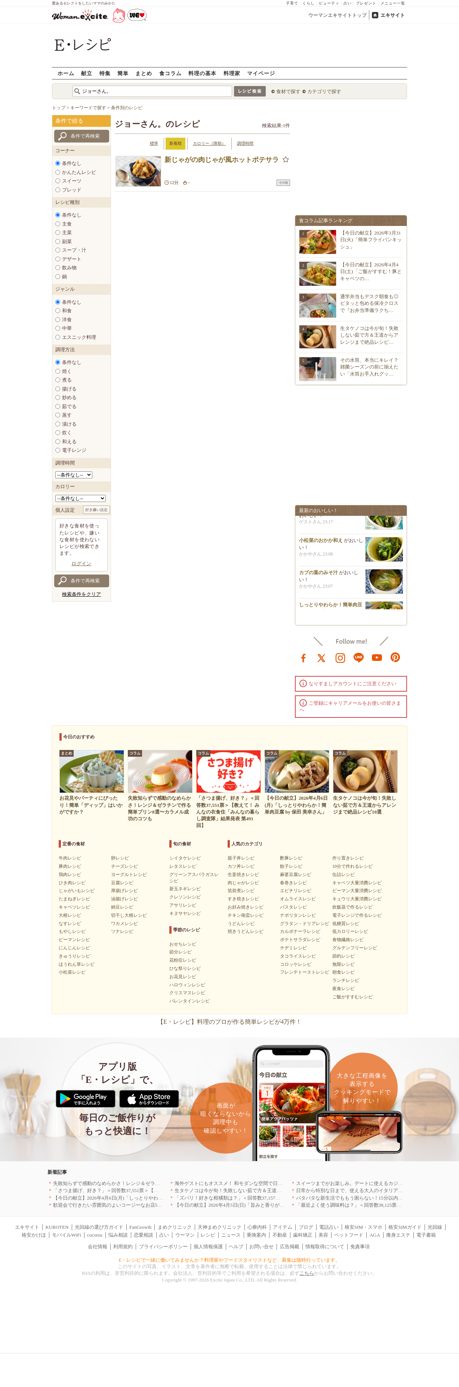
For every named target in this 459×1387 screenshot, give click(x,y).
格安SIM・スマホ (363, 1227)
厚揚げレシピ (124, 890)
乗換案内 (256, 1235)
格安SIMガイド (404, 1227)
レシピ (208, 1235)
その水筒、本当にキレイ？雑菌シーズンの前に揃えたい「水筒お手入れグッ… (369, 366)
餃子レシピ (291, 866)
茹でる (69, 406)
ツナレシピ (122, 931)
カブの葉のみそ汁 (318, 575)
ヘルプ (236, 1246)
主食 (67, 224)
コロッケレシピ (295, 964)
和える (69, 441)
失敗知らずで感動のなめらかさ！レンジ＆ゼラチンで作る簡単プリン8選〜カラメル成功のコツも (159, 1183)
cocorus (94, 1235)
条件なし (71, 163)
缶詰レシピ (343, 874)
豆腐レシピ (122, 882)
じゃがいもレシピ (77, 890)
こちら (306, 1273)
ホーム (66, 73)
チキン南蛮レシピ (246, 915)
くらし (308, 3)
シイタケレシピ (185, 858)
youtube (377, 657)
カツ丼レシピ (241, 866)
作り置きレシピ (348, 858)
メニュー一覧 (393, 3)
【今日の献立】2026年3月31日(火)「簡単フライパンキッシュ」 (371, 239)
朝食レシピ (343, 972)
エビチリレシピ (295, 890)
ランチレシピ (345, 980)
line (358, 657)
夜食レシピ (343, 988)
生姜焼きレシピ (243, 874)
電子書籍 (426, 1235)
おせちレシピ (182, 944)
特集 (105, 73)
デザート (71, 259)
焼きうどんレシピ (246, 931)
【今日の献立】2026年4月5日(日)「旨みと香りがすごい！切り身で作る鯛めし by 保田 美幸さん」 (280, 1205)
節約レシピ (343, 956)
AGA (375, 1235)
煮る (67, 380)
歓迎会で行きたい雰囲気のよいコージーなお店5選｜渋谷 (115, 1205)
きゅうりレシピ (74, 956)
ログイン (81, 563)
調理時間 (245, 143)
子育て (292, 3)
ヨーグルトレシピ (129, 874)
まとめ (143, 73)
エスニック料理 (79, 337)
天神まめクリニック (219, 1227)
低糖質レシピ (345, 923)
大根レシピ (70, 915)
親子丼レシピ (241, 858)
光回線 (435, 1227)
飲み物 (69, 267)
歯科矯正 (302, 1235)
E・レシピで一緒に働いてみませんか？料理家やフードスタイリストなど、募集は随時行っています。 (230, 1260)
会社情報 (97, 1246)
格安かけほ (34, 1235)
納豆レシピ (122, 907)
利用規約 (123, 1246)
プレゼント (366, 3)
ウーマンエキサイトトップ (337, 15)
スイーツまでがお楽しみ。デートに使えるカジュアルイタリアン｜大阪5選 (377, 1183)
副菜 (67, 241)
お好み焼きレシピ (246, 907)
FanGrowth (140, 1227)
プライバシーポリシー (163, 1246)
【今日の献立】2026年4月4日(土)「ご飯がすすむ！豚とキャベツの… (371, 271)
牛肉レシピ (70, 858)
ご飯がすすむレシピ (352, 996)
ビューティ (329, 3)
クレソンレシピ (185, 897)
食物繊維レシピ (348, 939)
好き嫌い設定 (96, 510)
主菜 (67, 232)
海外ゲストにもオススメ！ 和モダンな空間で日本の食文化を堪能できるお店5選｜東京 (269, 1183)
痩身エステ (398, 1235)
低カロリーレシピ (350, 931)
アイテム (282, 1227)
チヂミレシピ (293, 947)
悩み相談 (118, 1235)
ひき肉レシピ (72, 882)
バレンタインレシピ (189, 1001)
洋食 (67, 319)
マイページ (261, 73)
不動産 (279, 1235)
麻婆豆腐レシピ (295, 874)
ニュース (231, 1235)
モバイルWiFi (66, 1235)
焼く (67, 371)
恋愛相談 (143, 1235)
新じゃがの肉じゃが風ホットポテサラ (221, 159)
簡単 (123, 73)
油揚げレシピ (124, 898)
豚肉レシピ (70, 866)
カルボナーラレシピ (300, 931)
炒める (69, 397)
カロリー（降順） (209, 143)
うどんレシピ (241, 923)
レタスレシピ (182, 866)
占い (348, 3)
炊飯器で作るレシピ (352, 907)
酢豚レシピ (291, 858)
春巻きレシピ (293, 882)
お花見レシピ (182, 976)
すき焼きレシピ (243, 898)
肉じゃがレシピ (243, 882)
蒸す (67, 415)
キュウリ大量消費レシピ (357, 898)
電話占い (329, 1227)
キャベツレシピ (74, 907)
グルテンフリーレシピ (354, 947)
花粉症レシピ (182, 960)
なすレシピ (70, 923)
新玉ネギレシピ (185, 888)
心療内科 (257, 1227)
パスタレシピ (293, 907)
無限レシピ (343, 964)
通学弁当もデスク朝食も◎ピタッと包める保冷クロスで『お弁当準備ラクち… (369, 303)
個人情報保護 (208, 1246)
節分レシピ (180, 952)
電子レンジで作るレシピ (357, 915)
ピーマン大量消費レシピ (357, 890)
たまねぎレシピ (74, 898)
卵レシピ (120, 858)
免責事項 (360, 1246)
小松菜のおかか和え (321, 543)
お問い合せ (261, 1246)
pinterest (395, 657)
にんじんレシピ (74, 947)
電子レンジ (74, 450)
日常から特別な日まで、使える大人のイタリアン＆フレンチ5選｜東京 (372, 1190)
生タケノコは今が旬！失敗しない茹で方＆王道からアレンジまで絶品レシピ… (369, 335)
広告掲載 (289, 1246)
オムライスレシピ (298, 898)
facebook (303, 657)
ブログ (306, 1227)
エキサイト (393, 15)
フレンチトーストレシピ (304, 972)
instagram (340, 657)
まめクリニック (175, 1227)
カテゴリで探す (324, 91)
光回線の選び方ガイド (99, 1227)
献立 (86, 73)
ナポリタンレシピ (298, 915)
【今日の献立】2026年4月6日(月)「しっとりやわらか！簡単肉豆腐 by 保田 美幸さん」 (146, 1198)
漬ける (69, 424)
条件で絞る (69, 121)
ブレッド (71, 190)
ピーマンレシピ (74, 939)
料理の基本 (202, 73)
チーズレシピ (124, 866)
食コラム (170, 73)
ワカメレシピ (124, 923)
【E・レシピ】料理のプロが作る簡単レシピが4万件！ (229, 1022)
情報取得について (324, 1246)
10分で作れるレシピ (352, 866)
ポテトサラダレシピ (300, 939)
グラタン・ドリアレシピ (304, 923)
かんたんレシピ (79, 172)
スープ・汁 (74, 250)
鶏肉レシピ (70, 874)
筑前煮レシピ (241, 890)
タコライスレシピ (298, 956)
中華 (67, 328)
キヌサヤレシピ (185, 913)
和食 (67, 310)
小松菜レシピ (72, 972)
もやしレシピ (72, 931)
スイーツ (71, 181)
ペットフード (348, 1235)
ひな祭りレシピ (185, 968)
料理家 (232, 73)
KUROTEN (56, 1227)
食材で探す (288, 91)
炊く (67, 432)
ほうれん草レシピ (77, 964)
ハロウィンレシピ (187, 985)
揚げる (69, 389)
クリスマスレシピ (187, 992)
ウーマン (185, 1235)
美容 (323, 1235)
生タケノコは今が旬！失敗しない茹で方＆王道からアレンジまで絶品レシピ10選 (262, 1190)
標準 (154, 143)
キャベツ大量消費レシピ (357, 882)
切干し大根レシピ (129, 915)
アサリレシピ (182, 905)
